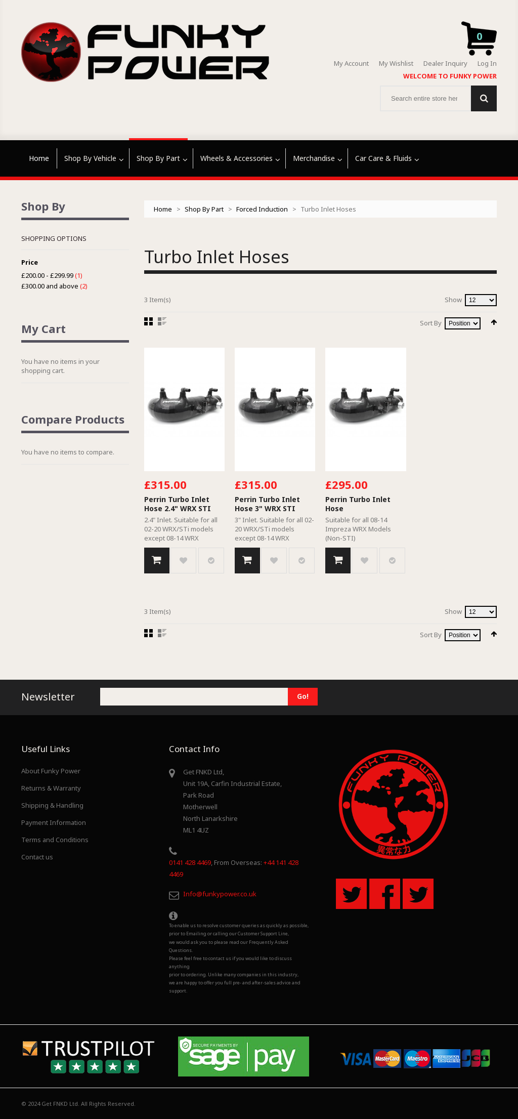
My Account (351, 63)
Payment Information (53, 822)
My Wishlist (396, 63)
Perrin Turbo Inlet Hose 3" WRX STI (267, 503)
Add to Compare (211, 560)
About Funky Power (50, 770)
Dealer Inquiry (445, 63)
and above (49, 286)
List (162, 321)
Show (453, 299)
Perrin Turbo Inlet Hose (358, 503)
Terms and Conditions (55, 839)
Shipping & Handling (52, 805)
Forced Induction (262, 209)
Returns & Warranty (51, 788)
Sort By (431, 322)
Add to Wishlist (183, 560)
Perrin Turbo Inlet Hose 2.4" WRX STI (177, 503)
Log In (487, 63)
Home (163, 209)
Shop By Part (204, 209)
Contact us (37, 856)
